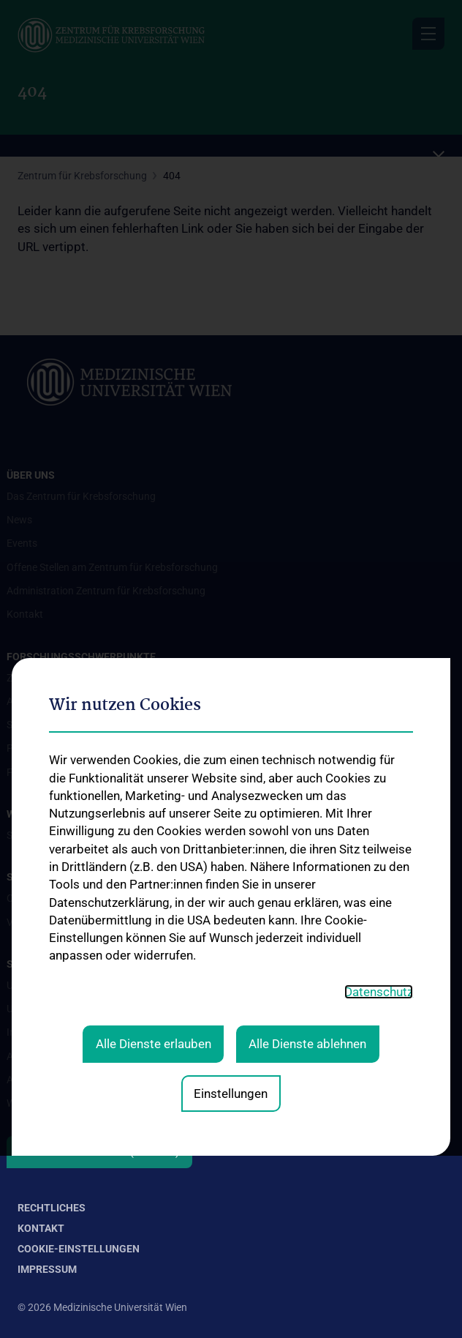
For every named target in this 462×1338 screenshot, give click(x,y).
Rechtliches (52, 1208)
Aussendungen (41, 1056)
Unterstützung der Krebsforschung (85, 1008)
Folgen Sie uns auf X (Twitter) (99, 1152)
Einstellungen (231, 878)
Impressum (47, 1269)
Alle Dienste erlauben (153, 828)
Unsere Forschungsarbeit (64, 985)
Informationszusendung (61, 1032)
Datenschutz (378, 776)
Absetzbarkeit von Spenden (68, 1079)
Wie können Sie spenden (61, 1103)
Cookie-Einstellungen (79, 1249)
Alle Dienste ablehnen (307, 828)
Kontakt (41, 1228)
